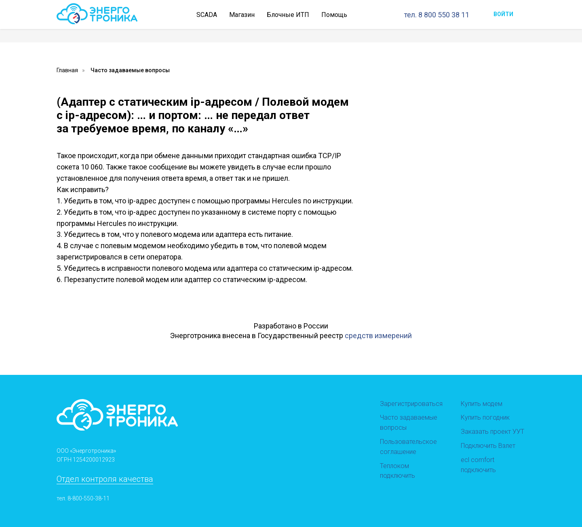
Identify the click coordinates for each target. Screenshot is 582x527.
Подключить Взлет (488, 446)
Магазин (242, 15)
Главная (67, 70)
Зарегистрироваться (411, 404)
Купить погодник (485, 417)
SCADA (206, 15)
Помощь (334, 15)
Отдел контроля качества (105, 479)
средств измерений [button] (378, 335)
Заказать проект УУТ (492, 431)
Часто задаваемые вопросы (130, 70)
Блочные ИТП (288, 15)
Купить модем (481, 404)
